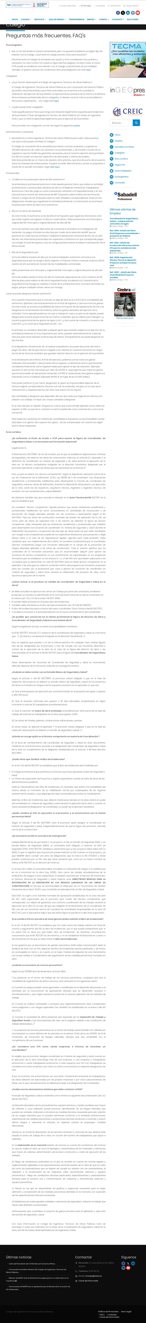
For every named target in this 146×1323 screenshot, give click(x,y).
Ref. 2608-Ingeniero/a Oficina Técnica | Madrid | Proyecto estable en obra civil (123, 261)
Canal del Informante (88, 1281)
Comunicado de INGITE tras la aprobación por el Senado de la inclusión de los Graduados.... (38, 1288)
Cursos (103, 19)
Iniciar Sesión (131, 6)
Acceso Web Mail (67, 6)
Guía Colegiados (123, 170)
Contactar (99, 6)
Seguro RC (120, 164)
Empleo (90, 19)
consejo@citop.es (93, 1276)
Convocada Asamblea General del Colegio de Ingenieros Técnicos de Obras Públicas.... (36, 1270)
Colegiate (117, 19)
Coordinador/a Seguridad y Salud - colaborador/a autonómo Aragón (124, 221)
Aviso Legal (126, 1311)
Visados (118, 140)
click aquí (54, 166)
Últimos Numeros (124, 318)
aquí (88, 69)
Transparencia (76, 19)
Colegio (25, 19)
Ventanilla (120, 182)
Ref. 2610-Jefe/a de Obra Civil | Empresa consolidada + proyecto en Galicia (125, 233)
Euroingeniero (121, 176)
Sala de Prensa (56, 19)
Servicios (39, 19)
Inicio (15, 19)
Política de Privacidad (108, 1311)
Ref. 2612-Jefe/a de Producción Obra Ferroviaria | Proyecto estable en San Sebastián (124, 246)
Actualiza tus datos (124, 146)
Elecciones (132, 19)
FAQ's (117, 134)
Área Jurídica (121, 158)
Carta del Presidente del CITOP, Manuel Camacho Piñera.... (32, 1264)
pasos (77, 125)
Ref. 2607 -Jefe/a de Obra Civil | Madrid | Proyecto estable (123, 275)
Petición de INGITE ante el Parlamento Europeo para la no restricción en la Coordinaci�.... (37, 1279)
